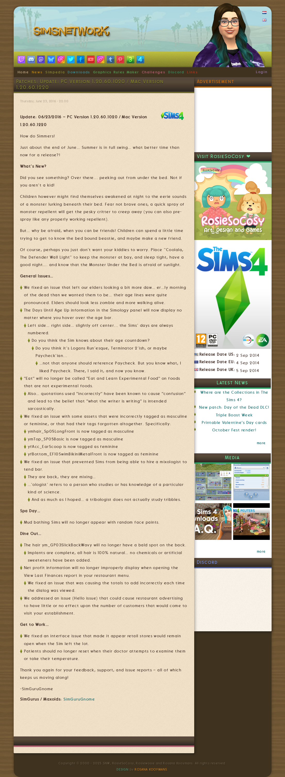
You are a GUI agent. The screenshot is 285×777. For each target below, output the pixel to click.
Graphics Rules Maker (116, 72)
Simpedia (55, 72)
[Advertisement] (114, 721)
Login (261, 72)
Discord (176, 72)
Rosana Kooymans (151, 769)
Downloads (79, 72)
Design (122, 769)
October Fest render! (234, 430)
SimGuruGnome (79, 699)
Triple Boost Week (234, 415)
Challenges (154, 72)
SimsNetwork (72, 32)
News (37, 72)
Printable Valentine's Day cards (234, 422)
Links (192, 72)
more (261, 443)
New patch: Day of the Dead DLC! (234, 407)
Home (23, 72)
